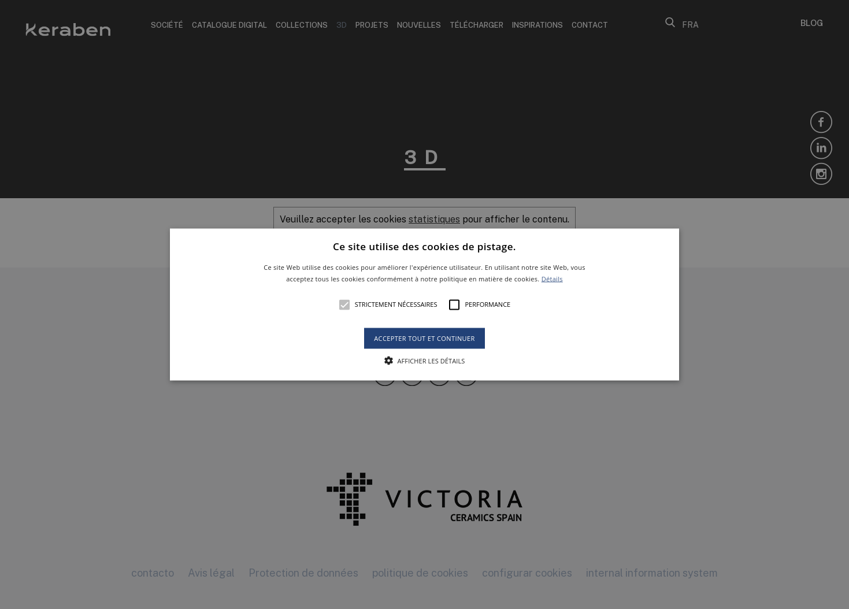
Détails (552, 278)
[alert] (424, 304)
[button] (424, 305)
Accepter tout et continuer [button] (424, 337)
